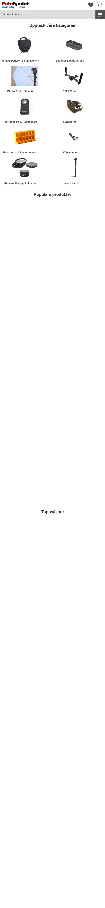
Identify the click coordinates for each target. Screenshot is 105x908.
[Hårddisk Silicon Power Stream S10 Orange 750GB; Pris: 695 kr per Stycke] (12, 236)
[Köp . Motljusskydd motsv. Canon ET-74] (92, 367)
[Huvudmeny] (100, 14)
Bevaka (92, 272)
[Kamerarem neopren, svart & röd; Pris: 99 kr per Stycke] (12, 479)
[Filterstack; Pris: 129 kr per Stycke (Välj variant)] (12, 553)
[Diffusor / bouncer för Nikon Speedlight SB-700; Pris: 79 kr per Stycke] (92, 405)
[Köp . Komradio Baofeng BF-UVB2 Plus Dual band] (65, 272)
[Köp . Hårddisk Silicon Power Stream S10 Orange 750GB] (12, 272)
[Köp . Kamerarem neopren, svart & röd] (12, 515)
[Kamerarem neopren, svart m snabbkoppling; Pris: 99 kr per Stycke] (39, 479)
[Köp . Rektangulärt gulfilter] (12, 367)
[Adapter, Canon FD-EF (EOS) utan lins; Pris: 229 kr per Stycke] (39, 331)
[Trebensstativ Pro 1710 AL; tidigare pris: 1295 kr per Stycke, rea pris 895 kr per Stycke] (39, 648)
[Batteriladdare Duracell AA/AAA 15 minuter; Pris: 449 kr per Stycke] (39, 553)
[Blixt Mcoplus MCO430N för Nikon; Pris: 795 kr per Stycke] (65, 553)
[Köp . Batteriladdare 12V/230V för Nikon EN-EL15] (65, 367)
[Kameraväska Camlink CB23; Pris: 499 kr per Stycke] (92, 236)
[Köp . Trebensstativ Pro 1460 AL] (12, 684)
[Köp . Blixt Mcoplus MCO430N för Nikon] (65, 589)
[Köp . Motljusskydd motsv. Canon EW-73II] (39, 441)
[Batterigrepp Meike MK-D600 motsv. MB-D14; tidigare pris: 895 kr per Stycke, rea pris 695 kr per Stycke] (65, 648)
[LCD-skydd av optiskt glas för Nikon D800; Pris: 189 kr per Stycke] (65, 479)
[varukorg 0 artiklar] (100, 5)
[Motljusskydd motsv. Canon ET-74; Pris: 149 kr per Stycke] (92, 331)
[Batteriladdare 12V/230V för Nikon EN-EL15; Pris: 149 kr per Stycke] (65, 331)
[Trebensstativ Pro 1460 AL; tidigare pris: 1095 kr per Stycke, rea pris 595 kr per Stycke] (12, 648)
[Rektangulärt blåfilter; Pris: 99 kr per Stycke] (12, 405)
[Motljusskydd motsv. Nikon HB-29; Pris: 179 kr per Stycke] (65, 405)
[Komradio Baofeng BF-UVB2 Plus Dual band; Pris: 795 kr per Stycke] (65, 236)
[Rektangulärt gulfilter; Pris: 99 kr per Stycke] (12, 331)
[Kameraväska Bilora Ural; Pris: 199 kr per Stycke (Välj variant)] (39, 236)
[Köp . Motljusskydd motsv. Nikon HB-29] (65, 441)
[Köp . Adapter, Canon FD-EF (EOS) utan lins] (39, 367)
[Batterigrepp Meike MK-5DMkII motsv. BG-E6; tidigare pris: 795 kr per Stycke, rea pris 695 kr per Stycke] (92, 648)
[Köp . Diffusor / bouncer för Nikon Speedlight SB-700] (92, 441)
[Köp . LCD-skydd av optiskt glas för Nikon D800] (65, 515)
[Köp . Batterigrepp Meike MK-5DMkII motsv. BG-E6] (92, 684)
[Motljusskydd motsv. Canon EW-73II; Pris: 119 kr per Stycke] (39, 405)
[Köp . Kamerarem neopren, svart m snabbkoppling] (39, 515)
